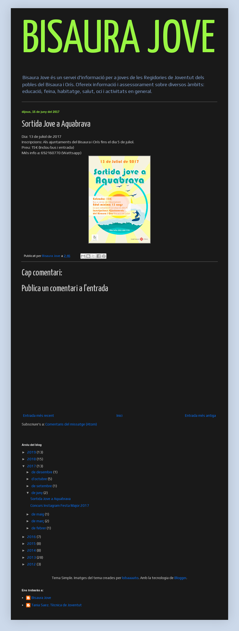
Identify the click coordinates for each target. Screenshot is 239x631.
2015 (32, 544)
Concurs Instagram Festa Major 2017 (59, 505)
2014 (32, 550)
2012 (32, 564)
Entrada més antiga (200, 416)
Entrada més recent (38, 416)
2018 (32, 459)
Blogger (180, 578)
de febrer (39, 528)
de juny (37, 493)
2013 (32, 557)
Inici (119, 416)
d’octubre (40, 479)
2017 (32, 466)
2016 (32, 537)
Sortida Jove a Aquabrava (50, 499)
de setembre (42, 486)
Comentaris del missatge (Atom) (71, 424)
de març (38, 521)
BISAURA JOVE (118, 39)
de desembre (42, 472)
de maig (38, 514)
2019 (32, 452)
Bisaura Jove (41, 598)
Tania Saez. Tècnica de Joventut (57, 605)
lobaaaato (130, 578)
